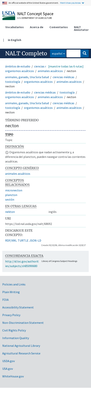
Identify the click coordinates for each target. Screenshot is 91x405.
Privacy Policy (11, 315)
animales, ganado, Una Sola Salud (27, 77)
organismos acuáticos (19, 71)
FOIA (5, 300)
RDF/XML (11, 240)
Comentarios (58, 27)
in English (14, 40)
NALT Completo (26, 53)
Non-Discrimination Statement (23, 323)
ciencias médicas (45, 66)
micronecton (13, 190)
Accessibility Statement (18, 307)
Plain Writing (11, 292)
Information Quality (15, 338)
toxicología (12, 82)
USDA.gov (8, 361)
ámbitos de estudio (17, 66)
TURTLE (23, 240)
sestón (9, 199)
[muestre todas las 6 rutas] (66, 66)
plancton (11, 195)
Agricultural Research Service (21, 353)
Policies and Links (13, 284)
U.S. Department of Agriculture (34, 17)
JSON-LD (35, 240)
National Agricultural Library (21, 346)
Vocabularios (14, 27)
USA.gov (7, 369)
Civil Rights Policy (14, 330)
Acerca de (36, 27)
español (56, 53)
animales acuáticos (50, 71)
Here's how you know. (70, 2)
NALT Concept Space (35, 13)
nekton (10, 212)
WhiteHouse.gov (13, 376)
